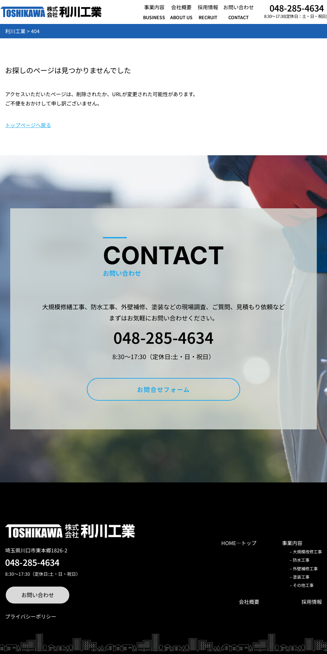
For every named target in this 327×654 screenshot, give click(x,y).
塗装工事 (301, 577)
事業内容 (292, 543)
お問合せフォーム (163, 389)
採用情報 (311, 601)
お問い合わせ (37, 595)
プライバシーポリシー (30, 616)
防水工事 (301, 560)
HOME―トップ (238, 543)
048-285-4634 (297, 8)
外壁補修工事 (305, 569)
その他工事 (303, 585)
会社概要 (249, 601)
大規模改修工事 (307, 552)
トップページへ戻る (28, 125)
